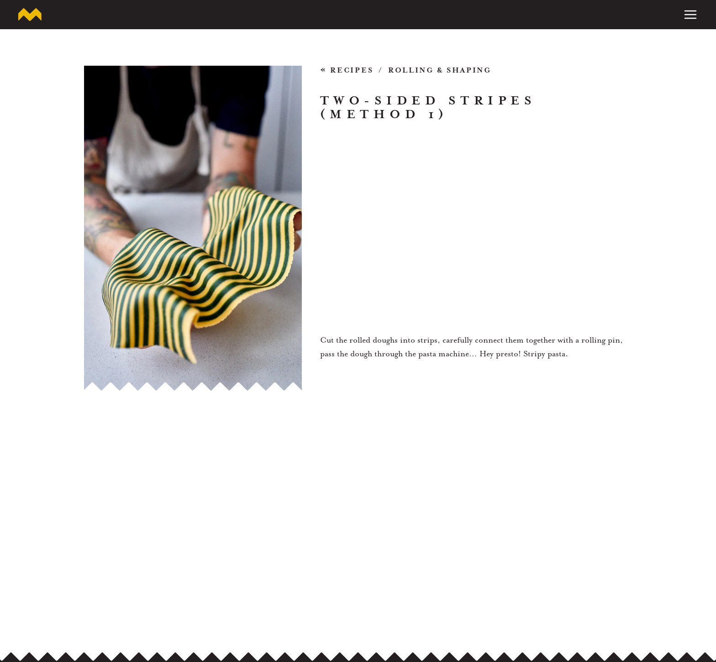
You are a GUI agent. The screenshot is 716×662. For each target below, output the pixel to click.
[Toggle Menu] (690, 15)
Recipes (347, 71)
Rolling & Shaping (439, 70)
